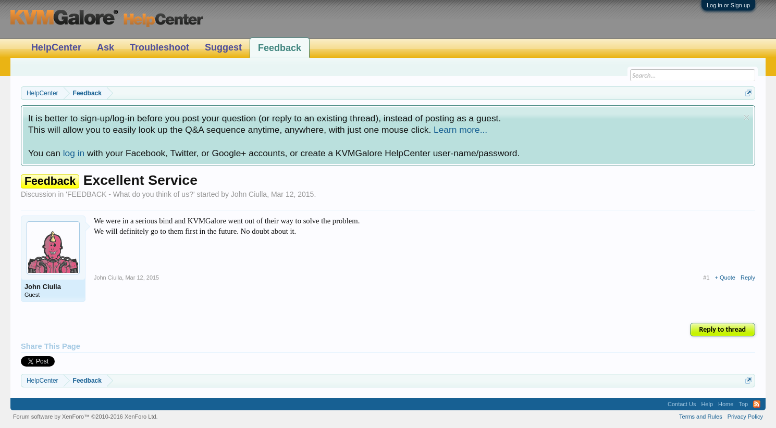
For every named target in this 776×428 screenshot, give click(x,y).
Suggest (223, 47)
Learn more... (460, 129)
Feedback (279, 48)
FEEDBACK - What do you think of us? (130, 194)
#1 (706, 277)
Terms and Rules (700, 416)
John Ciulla (249, 194)
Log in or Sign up (728, 5)
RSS (756, 404)
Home (725, 404)
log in (73, 153)
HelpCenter (56, 47)
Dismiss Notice (746, 117)
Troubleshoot (159, 47)
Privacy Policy (745, 416)
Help (707, 404)
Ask (105, 47)
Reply (748, 277)
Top (743, 404)
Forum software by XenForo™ (85, 416)
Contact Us (682, 404)
